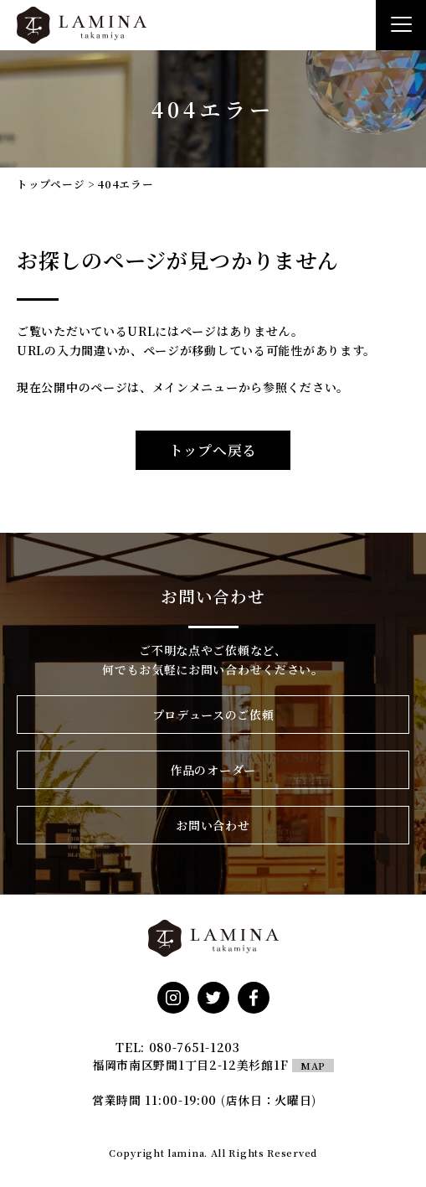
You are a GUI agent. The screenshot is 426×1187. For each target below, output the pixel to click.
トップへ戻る (213, 450)
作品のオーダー (213, 769)
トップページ (51, 184)
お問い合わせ (212, 825)
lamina (185, 1152)
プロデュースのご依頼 (213, 714)
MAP (313, 1065)
